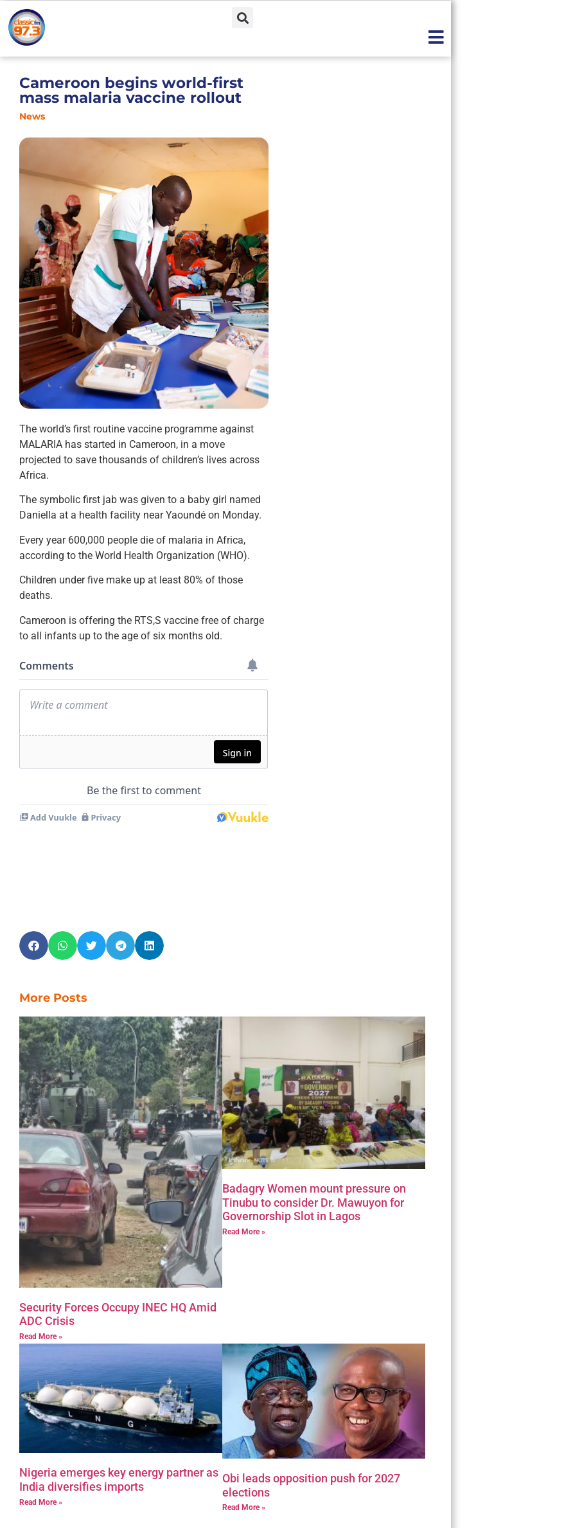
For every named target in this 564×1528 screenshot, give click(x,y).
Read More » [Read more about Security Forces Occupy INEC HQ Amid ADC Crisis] (40, 1281)
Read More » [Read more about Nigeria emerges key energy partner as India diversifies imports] (40, 1447)
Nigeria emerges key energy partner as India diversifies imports (118, 1425)
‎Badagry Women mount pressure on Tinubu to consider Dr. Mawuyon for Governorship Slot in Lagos (314, 1147)
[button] (242, 17)
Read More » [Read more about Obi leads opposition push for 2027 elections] (243, 1452)
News (32, 116)
